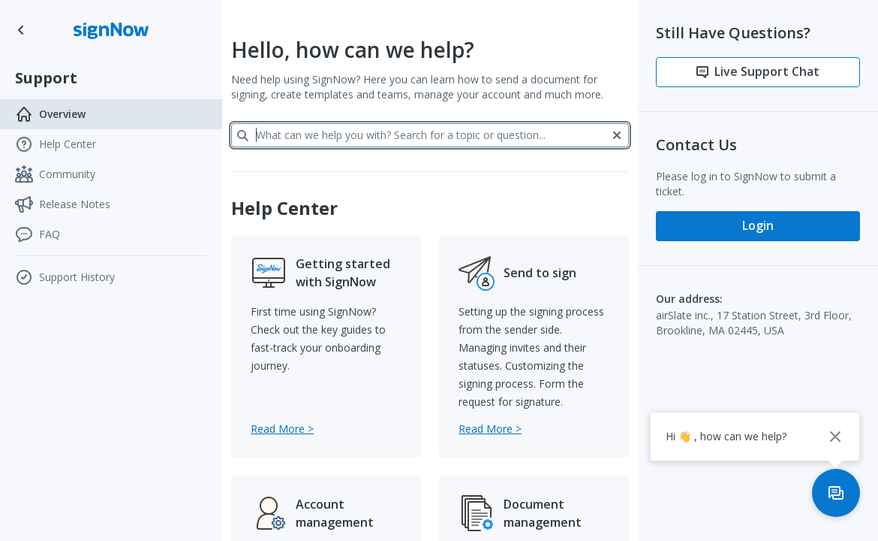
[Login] (758, 226)
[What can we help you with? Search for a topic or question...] (430, 135)
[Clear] (617, 135)
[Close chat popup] (835, 437)
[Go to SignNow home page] (21, 30)
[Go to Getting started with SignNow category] (282, 429)
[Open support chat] (836, 493)
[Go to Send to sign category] (490, 429)
